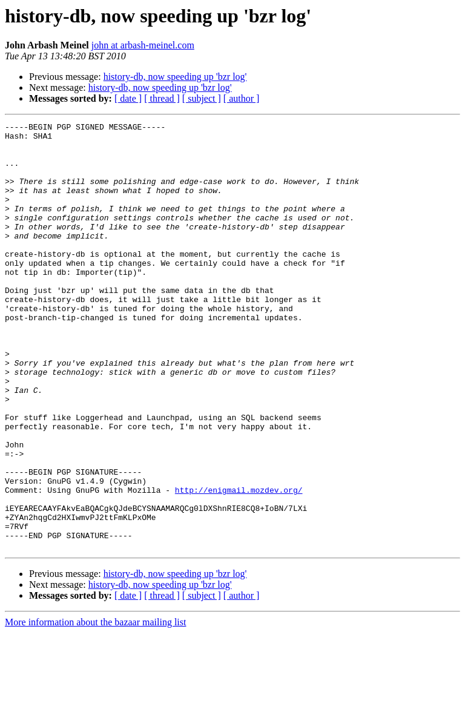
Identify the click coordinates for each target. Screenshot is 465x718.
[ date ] (128, 98)
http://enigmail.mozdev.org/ (239, 564)
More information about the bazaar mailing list (95, 707)
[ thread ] (162, 98)
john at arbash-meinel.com (142, 45)
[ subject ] (201, 98)
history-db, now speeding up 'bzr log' (175, 76)
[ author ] (241, 98)
